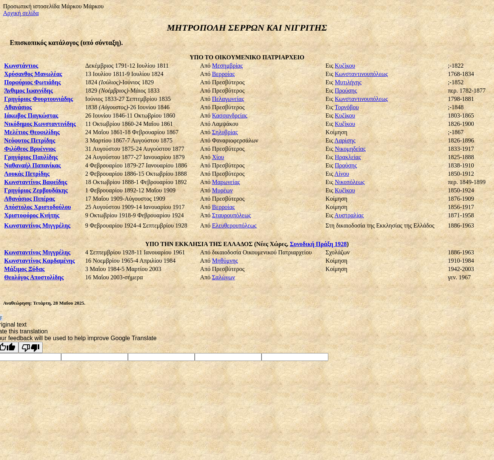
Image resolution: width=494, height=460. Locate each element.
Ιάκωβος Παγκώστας (31, 115)
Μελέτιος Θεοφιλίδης (32, 132)
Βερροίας (223, 74)
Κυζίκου (345, 65)
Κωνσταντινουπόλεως (361, 74)
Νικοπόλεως (350, 182)
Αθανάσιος (18, 107)
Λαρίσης (344, 140)
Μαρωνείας (226, 182)
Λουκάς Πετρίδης (26, 173)
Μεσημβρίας (227, 65)
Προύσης (346, 90)
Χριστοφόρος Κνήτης (31, 215)
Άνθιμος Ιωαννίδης (28, 90)
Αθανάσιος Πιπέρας (29, 198)
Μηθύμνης (225, 260)
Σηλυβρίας (225, 132)
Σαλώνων (223, 277)
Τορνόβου (347, 107)
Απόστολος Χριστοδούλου (37, 207)
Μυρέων (222, 190)
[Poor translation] (30, 347)
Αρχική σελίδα (21, 13)
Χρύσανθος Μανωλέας (33, 74)
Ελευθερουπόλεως (234, 225)
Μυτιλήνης (348, 82)
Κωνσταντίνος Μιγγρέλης (37, 225)
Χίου (218, 157)
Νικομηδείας (350, 149)
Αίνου (341, 173)
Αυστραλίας (349, 215)
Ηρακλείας (348, 157)
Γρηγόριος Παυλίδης (31, 157)
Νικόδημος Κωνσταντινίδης (40, 124)
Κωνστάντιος (21, 65)
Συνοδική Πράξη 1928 (318, 244)
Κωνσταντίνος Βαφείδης (35, 182)
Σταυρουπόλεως (231, 215)
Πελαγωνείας (228, 99)
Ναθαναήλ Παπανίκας (32, 165)
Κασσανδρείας (229, 115)
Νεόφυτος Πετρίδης (29, 140)
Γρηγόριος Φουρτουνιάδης (38, 99)
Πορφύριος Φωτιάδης (32, 82)
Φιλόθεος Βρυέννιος (29, 149)
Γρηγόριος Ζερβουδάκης (36, 190)
